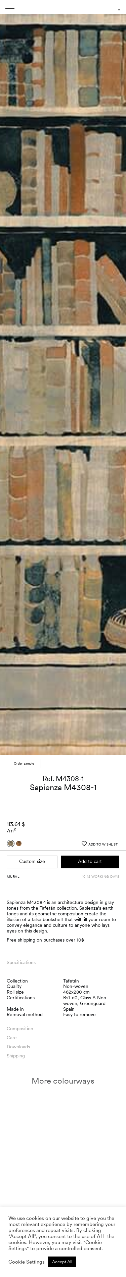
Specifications (21, 962)
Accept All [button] (62, 1261)
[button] (115, 379)
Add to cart (90, 861)
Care (12, 1037)
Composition (20, 1028)
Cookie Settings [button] (26, 1262)
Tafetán (71, 981)
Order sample (24, 763)
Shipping (16, 1055)
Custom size (32, 861)
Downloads (18, 1046)
